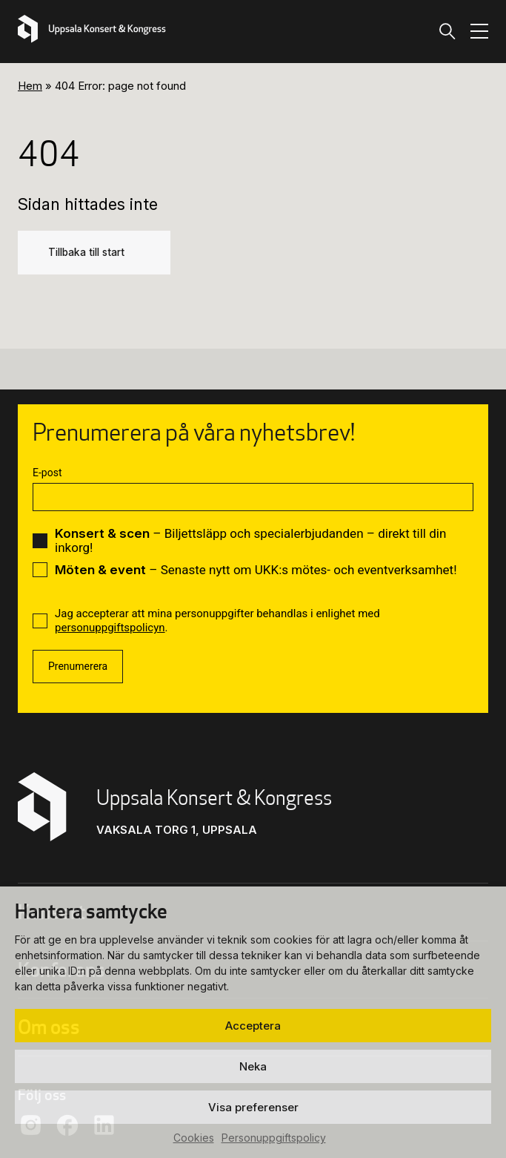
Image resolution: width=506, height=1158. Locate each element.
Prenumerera (77, 666)
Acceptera (253, 1026)
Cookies (193, 1137)
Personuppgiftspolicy (274, 1137)
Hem (30, 86)
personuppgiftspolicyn (110, 627)
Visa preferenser (253, 1107)
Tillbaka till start (86, 252)
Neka (253, 1066)
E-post (47, 472)
